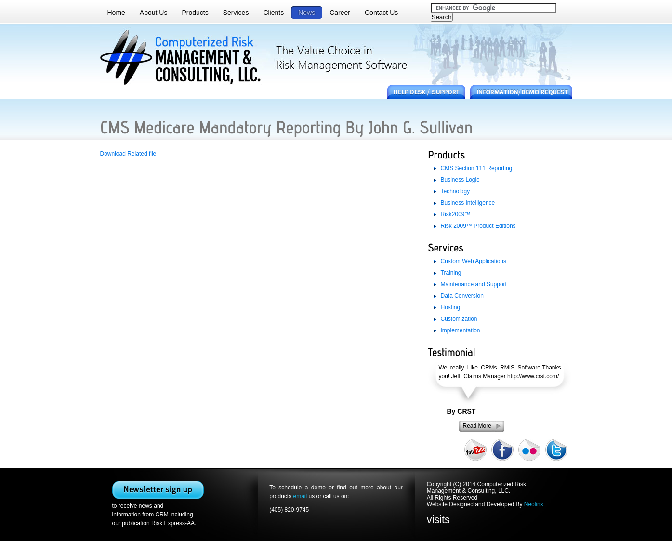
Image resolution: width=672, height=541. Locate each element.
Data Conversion (462, 295)
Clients (273, 12)
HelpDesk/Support (426, 92)
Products (195, 12)
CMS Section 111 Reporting (477, 168)
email (300, 496)
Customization (459, 319)
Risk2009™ (456, 214)
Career (339, 12)
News (306, 12)
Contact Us (381, 12)
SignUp (158, 490)
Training (451, 272)
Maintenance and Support (474, 284)
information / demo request (521, 92)
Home (116, 12)
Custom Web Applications (474, 261)
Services (236, 12)
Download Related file (128, 153)
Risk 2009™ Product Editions (478, 226)
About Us (154, 12)
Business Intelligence (468, 202)
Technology (455, 191)
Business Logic (460, 179)
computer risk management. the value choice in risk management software (184, 58)
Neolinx (533, 504)
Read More (477, 425)
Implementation (460, 330)
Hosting (451, 307)
